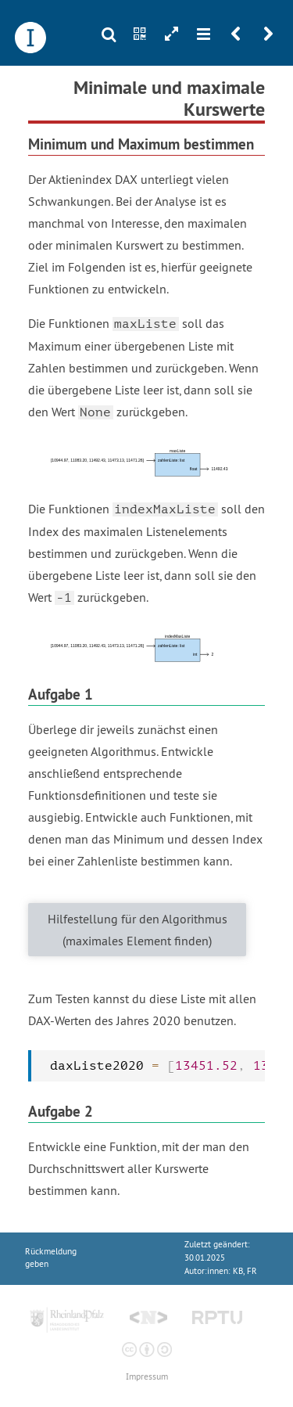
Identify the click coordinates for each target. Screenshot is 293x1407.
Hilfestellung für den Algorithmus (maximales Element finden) (137, 929)
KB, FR (245, 1271)
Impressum (147, 1377)
